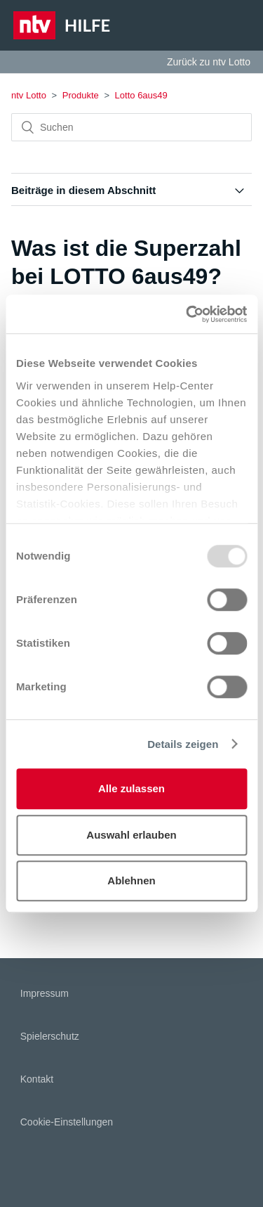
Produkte (80, 95)
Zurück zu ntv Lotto (208, 61)
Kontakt (36, 1079)
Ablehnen (131, 880)
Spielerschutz (49, 1036)
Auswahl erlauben (131, 835)
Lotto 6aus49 (141, 95)
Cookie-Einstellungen (66, 1122)
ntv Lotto (28, 95)
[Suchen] (131, 127)
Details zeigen (182, 744)
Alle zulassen (131, 788)
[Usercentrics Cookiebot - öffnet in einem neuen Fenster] (187, 314)
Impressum (44, 993)
